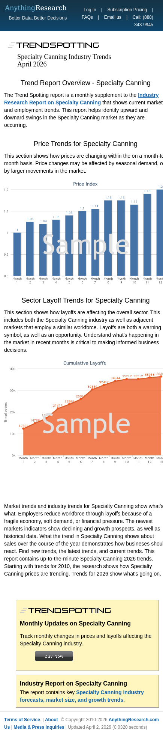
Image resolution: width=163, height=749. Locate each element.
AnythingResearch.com (134, 719)
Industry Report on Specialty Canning (73, 683)
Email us (112, 17)
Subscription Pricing (127, 9)
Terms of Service (22, 719)
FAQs (87, 17)
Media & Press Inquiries (38, 727)
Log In (90, 9)
